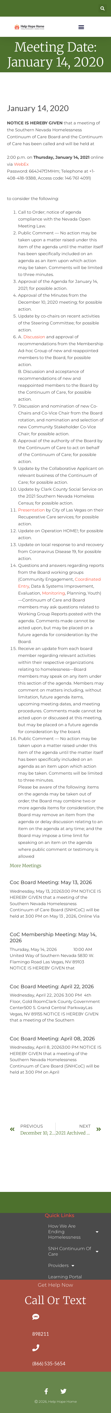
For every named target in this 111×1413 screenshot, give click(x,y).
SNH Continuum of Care (73, 1251)
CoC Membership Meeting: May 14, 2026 (53, 937)
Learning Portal (65, 1276)
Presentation (31, 510)
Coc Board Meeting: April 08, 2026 (52, 1039)
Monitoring (53, 593)
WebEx (21, 164)
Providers (61, 1265)
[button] (102, 8)
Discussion (34, 336)
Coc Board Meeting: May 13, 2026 (51, 882)
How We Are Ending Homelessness (73, 1231)
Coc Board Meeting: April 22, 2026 (52, 987)
